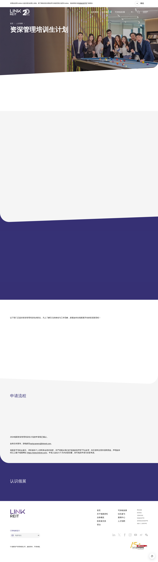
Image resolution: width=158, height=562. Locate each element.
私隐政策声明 (82, 3)
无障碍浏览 (140, 517)
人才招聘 (19, 23)
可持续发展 (120, 13)
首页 (11, 23)
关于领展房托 (102, 516)
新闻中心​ (121, 519)
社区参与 (121, 516)
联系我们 (139, 514)
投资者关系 (107, 13)
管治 (99, 527)
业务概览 (95, 13)
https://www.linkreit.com (37, 454)
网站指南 (139, 512)
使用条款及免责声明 (142, 522)
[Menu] (145, 13)
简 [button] (132, 13)
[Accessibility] (151, 555)
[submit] (38, 537)
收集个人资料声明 (142, 525)
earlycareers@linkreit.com (40, 444)
